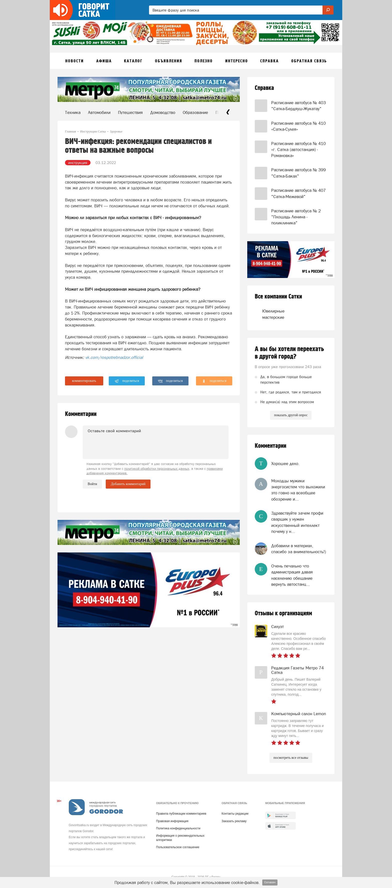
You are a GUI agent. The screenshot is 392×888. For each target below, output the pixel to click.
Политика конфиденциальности (178, 828)
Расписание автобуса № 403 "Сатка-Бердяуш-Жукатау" (298, 105)
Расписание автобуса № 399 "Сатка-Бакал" (298, 172)
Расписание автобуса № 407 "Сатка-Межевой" (298, 193)
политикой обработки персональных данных (156, 469)
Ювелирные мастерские (272, 314)
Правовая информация (172, 821)
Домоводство (162, 112)
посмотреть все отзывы (291, 758)
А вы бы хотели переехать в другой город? (289, 352)
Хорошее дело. (285, 463)
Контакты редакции (235, 813)
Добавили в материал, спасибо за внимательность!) (298, 548)
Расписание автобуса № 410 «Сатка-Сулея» (298, 126)
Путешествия (130, 112)
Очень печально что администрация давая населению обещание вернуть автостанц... (292, 575)
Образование (195, 112)
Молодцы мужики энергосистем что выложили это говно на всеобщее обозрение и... (298, 490)
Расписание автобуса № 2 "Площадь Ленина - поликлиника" (296, 217)
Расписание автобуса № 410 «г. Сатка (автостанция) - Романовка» (298, 149)
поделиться (126, 381)
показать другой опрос (291, 415)
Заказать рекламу (234, 821)
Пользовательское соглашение (177, 847)
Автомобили (99, 112)
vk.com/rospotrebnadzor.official (114, 357)
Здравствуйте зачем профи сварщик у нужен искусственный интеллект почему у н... (297, 522)
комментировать (84, 381)
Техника (72, 112)
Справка (264, 88)
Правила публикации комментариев (181, 813)
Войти (92, 484)
